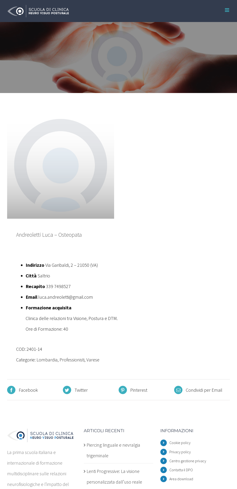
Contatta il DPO (181, 469)
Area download (181, 478)
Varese (92, 360)
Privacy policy (180, 451)
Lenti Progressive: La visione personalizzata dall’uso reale (114, 476)
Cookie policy (180, 442)
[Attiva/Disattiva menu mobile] (227, 10)
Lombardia (47, 360)
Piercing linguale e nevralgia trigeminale (113, 450)
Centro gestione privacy (187, 460)
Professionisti (72, 360)
